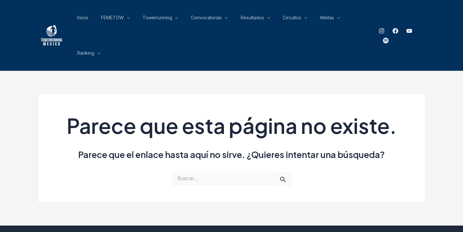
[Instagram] (380, 20)
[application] (178, 19)
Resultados (277, 19)
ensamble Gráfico (305, 204)
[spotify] (422, 20)
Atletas (333, 19)
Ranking (357, 19)
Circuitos (307, 19)
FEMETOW (166, 19)
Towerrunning (201, 19)
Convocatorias (241, 19)
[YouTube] (408, 20)
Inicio (143, 19)
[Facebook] (394, 20)
